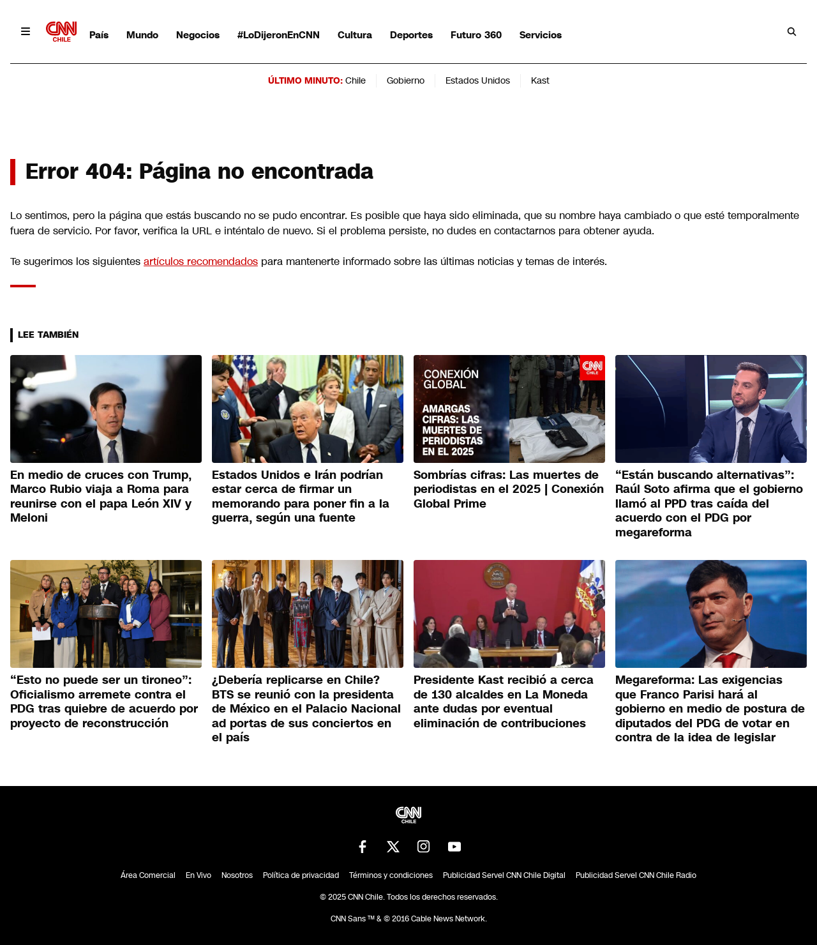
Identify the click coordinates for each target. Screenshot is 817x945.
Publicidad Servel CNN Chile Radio (636, 875)
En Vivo (198, 875)
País (99, 35)
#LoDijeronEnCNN (278, 35)
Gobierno (405, 80)
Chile (355, 80)
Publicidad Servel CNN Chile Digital (504, 875)
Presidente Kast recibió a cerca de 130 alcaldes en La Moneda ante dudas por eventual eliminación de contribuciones (504, 702)
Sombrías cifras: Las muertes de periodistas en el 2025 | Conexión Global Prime (509, 489)
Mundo (142, 35)
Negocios (198, 35)
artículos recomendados (201, 261)
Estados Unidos (478, 80)
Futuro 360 (476, 35)
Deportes (411, 35)
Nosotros (237, 875)
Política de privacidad (301, 875)
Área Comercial (148, 875)
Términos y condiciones (391, 875)
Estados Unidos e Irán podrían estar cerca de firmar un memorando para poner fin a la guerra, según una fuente (300, 497)
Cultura (355, 35)
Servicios (541, 35)
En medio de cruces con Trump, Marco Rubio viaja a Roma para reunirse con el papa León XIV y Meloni (100, 497)
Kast (540, 80)
